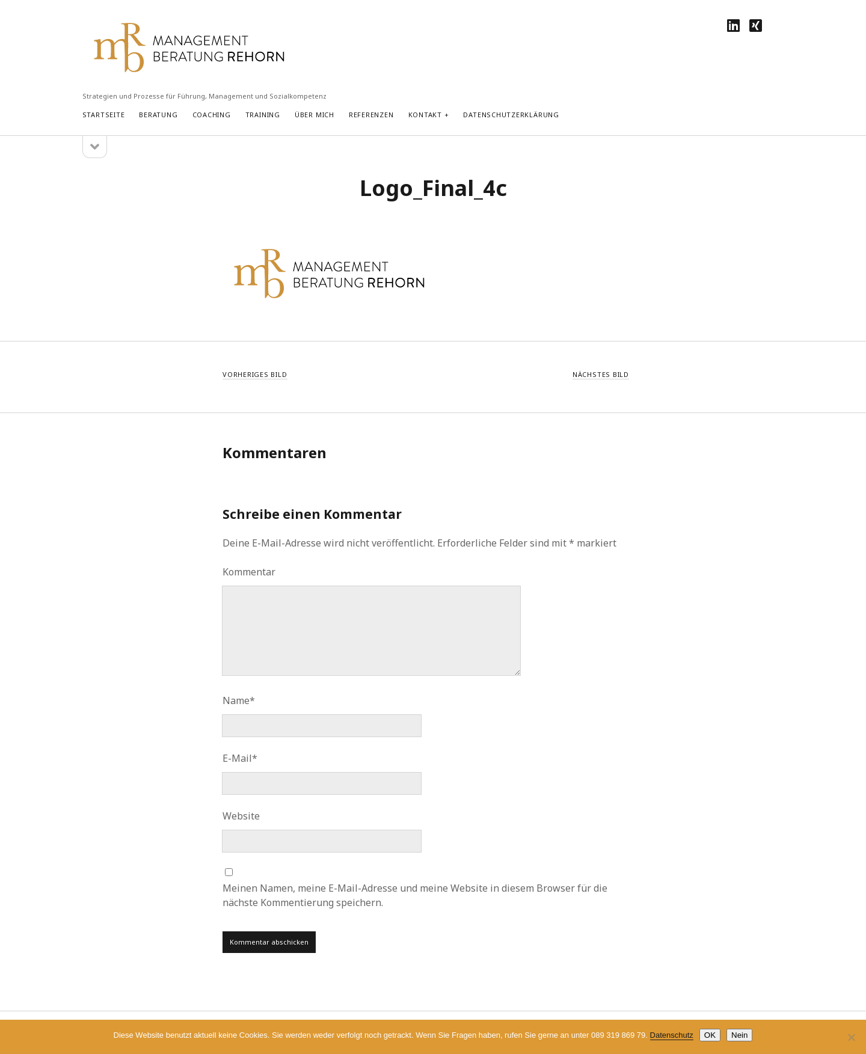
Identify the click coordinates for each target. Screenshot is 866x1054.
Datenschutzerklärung (511, 114)
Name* (239, 700)
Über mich (314, 114)
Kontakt (425, 114)
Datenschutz (671, 1035)
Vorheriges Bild (255, 374)
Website (241, 816)
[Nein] (851, 1037)
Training (262, 114)
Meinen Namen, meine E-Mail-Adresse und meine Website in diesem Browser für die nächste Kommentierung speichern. (415, 895)
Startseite (103, 114)
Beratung (158, 114)
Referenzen (371, 114)
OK (710, 1035)
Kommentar (249, 571)
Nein (739, 1035)
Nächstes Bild (601, 374)
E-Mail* (240, 758)
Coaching (211, 114)
